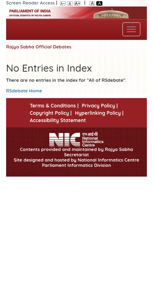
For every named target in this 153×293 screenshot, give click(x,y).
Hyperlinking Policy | (99, 113)
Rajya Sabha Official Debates (38, 47)
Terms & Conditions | (54, 106)
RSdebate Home (24, 91)
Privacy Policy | (100, 106)
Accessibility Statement (58, 120)
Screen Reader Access (30, 3)
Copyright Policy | (51, 113)
